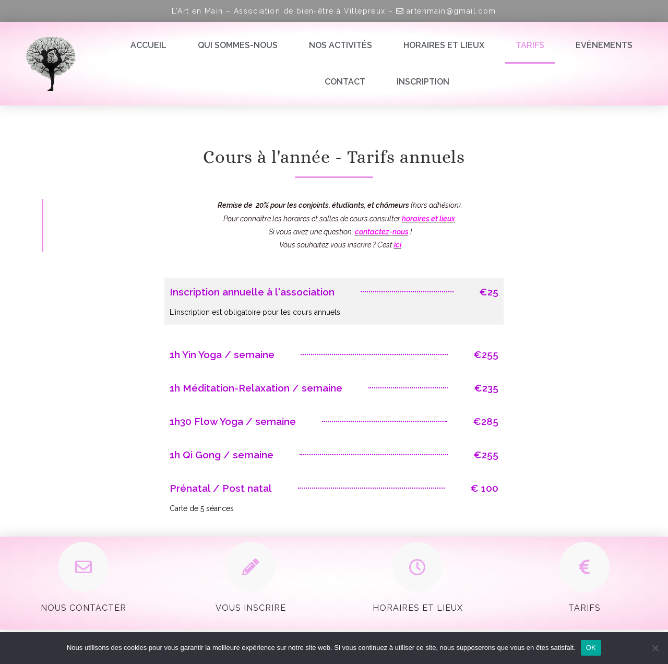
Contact (345, 82)
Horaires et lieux (443, 45)
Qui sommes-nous (238, 45)
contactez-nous (382, 232)
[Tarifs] (584, 567)
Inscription (423, 82)
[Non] (655, 648)
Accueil (148, 45)
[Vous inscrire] (250, 567)
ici (397, 245)
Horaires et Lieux (418, 608)
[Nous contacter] (83, 567)
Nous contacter (83, 608)
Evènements (604, 45)
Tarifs (530, 45)
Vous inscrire (251, 608)
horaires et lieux (428, 219)
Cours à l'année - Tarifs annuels (334, 157)
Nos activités (340, 45)
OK (591, 647)
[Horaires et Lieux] (417, 567)
